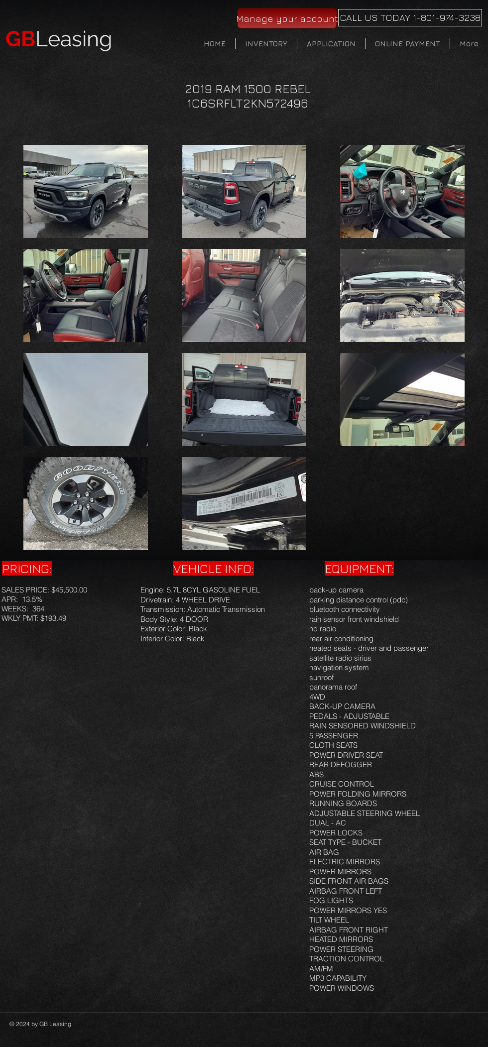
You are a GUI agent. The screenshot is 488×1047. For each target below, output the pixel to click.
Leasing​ (59, 38)
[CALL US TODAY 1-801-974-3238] (410, 17)
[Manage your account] (287, 18)
